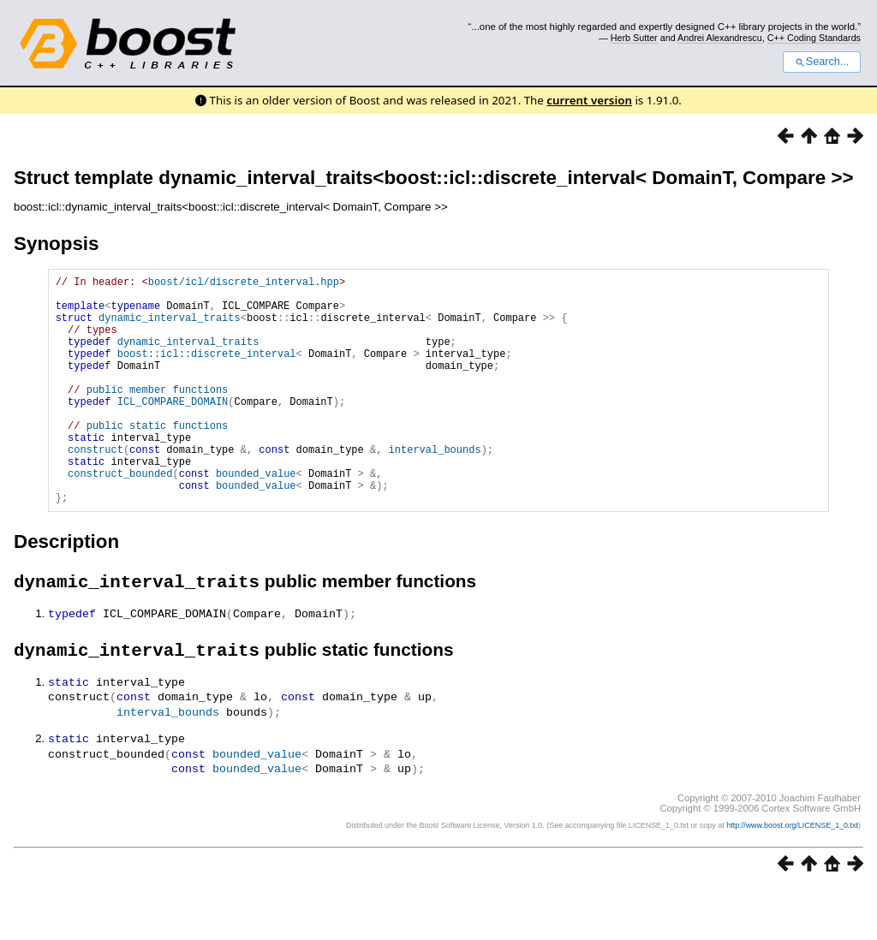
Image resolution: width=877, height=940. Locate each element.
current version (589, 100)
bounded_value (256, 516)
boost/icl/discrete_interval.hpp (243, 284)
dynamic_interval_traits (169, 327)
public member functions (158, 415)
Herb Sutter (634, 38)
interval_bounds (435, 487)
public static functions (158, 458)
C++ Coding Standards (814, 38)
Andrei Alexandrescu (719, 38)
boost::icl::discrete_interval (206, 371)
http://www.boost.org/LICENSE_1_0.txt (792, 876)
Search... (822, 62)
